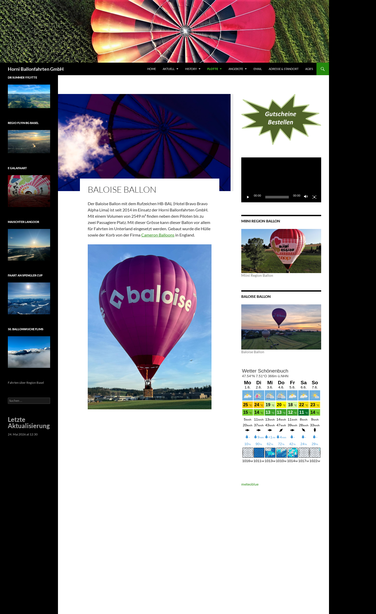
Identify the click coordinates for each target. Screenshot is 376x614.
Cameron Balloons (157, 234)
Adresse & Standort (283, 68)
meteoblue (249, 484)
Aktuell (169, 68)
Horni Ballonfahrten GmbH (36, 69)
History (191, 68)
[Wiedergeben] (248, 197)
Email (258, 68)
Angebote (235, 68)
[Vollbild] (314, 197)
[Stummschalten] (306, 197)
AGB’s (309, 68)
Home (151, 68)
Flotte (212, 68)
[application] (281, 179)
